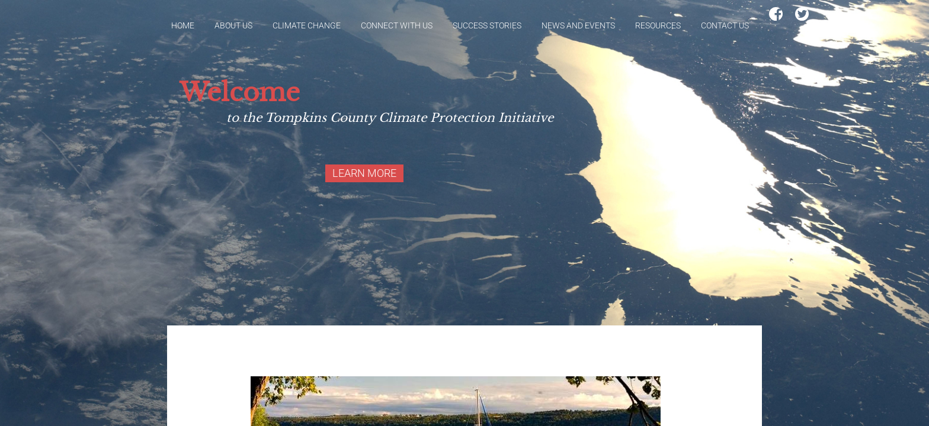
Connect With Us (397, 25)
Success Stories (487, 25)
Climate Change (307, 25)
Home (182, 25)
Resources (658, 25)
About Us (233, 25)
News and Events (578, 25)
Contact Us (725, 25)
